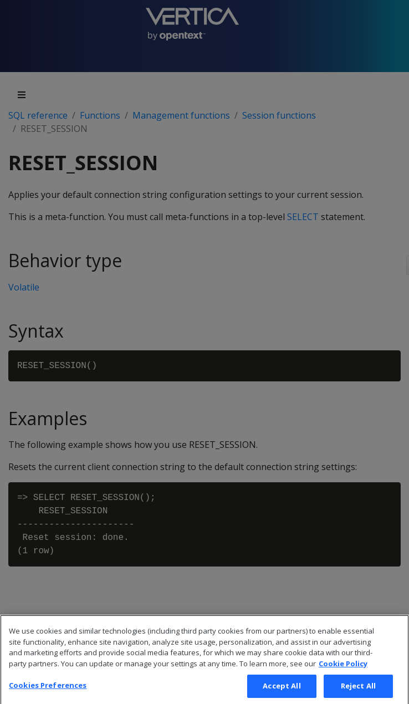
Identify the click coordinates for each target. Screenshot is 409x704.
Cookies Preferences (47, 692)
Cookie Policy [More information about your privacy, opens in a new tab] (343, 670)
